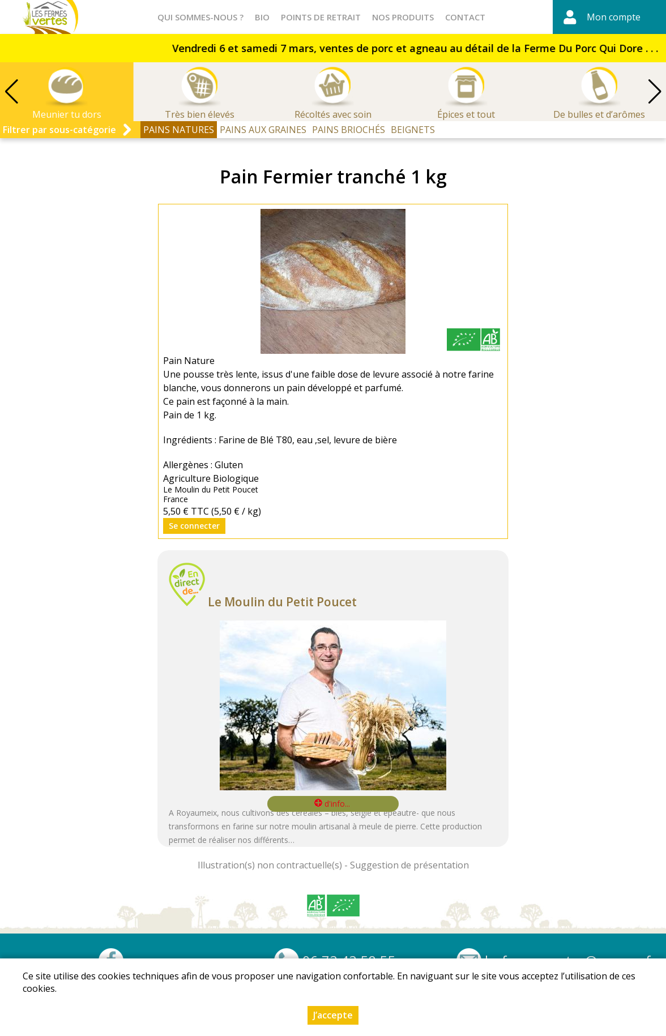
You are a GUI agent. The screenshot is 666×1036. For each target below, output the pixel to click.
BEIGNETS (413, 129)
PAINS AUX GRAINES (263, 129)
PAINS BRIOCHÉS (348, 129)
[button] (654, 91)
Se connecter (194, 525)
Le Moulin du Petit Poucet (282, 602)
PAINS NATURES (178, 129)
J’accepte (333, 1015)
